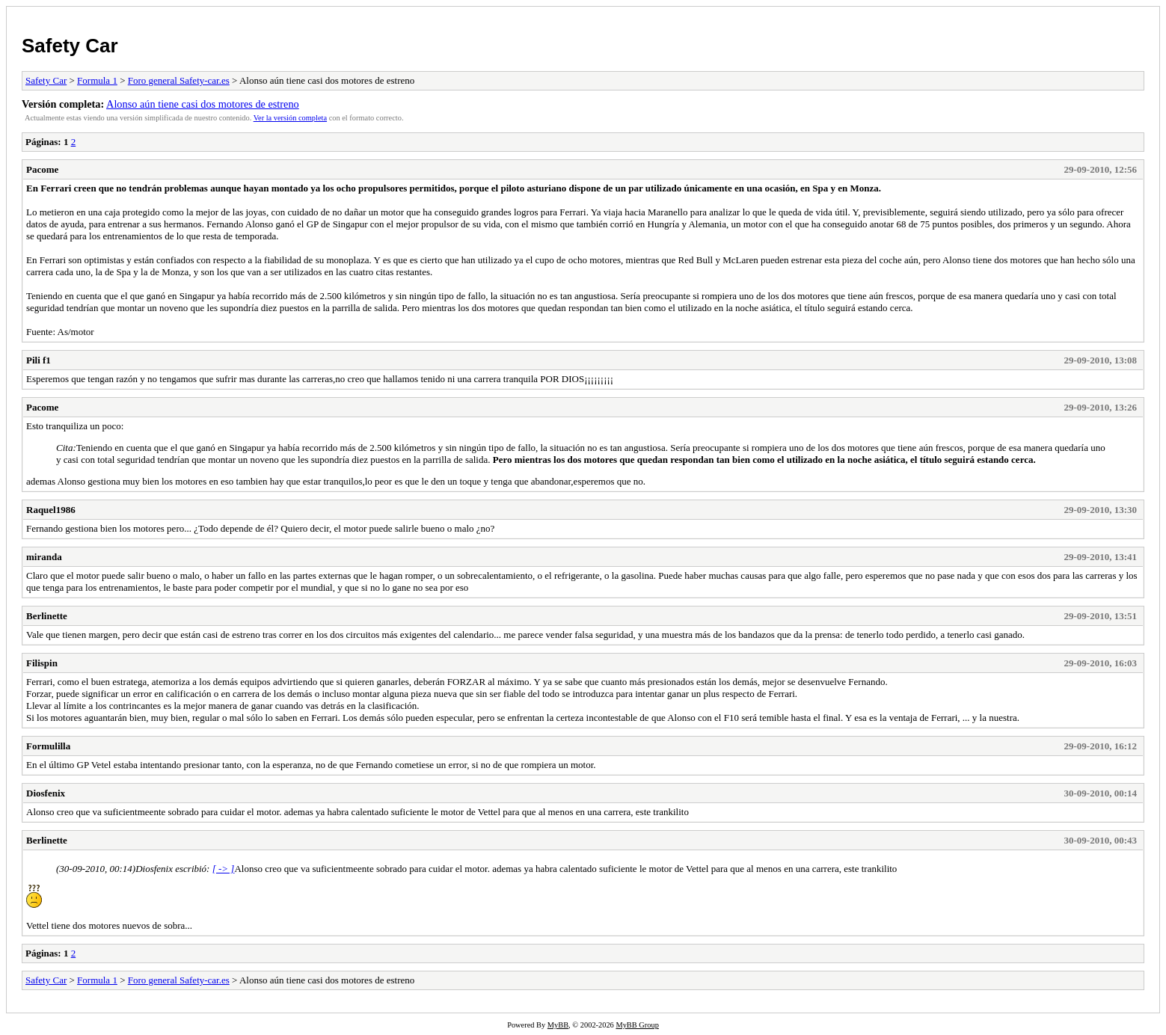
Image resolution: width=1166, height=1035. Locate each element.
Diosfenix (45, 793)
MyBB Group (637, 1025)
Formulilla (48, 746)
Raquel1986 (51, 509)
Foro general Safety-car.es (179, 80)
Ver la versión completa (290, 118)
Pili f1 (38, 360)
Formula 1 (97, 80)
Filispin (42, 663)
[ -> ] (223, 868)
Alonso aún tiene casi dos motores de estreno (202, 104)
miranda (44, 556)
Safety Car (70, 45)
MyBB (557, 1025)
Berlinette (46, 615)
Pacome (42, 169)
